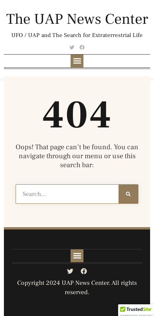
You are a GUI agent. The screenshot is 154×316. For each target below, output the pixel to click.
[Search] (128, 194)
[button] (77, 61)
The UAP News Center (77, 19)
